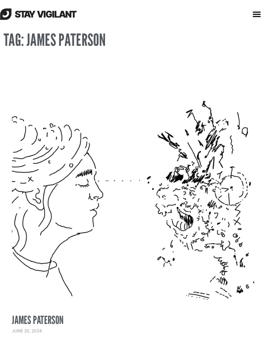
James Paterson (38, 319)
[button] (257, 14)
